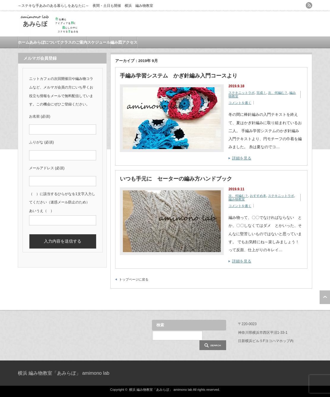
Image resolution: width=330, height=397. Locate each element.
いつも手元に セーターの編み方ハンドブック (176, 179)
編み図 (116, 42)
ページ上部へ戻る (325, 297)
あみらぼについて (44, 42)
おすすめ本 (258, 195)
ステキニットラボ (242, 92)
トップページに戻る (133, 279)
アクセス (129, 42)
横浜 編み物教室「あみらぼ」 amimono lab (64, 373)
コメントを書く (240, 103)
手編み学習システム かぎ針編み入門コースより (178, 76)
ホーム (23, 42)
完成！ (261, 92)
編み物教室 (237, 199)
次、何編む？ (278, 92)
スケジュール (98, 42)
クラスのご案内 (73, 42)
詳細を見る (241, 158)
